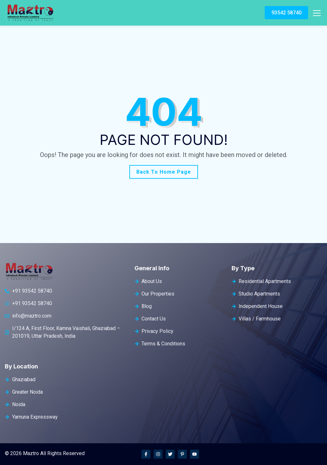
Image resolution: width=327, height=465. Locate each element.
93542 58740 (286, 13)
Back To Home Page (163, 172)
